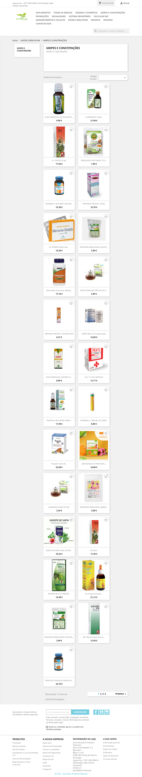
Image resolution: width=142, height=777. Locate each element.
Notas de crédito (110, 749)
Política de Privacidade (52, 746)
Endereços (107, 752)
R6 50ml (93, 550)
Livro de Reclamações (21, 758)
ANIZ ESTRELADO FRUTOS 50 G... (94, 290)
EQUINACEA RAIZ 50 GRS (59, 507)
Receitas (108, 20)
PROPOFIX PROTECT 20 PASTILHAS (59, 334)
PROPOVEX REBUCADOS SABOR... (94, 507)
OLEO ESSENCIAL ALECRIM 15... (59, 377)
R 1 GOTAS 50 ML (59, 160)
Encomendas (108, 746)
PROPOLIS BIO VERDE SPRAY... (59, 420)
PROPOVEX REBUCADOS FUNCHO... (59, 637)
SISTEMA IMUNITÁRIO (80, 16)
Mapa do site (48, 759)
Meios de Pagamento (51, 752)
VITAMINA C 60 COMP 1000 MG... (59, 204)
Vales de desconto (110, 756)
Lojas (45, 762)
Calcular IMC (101, 16)
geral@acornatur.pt (82, 770)
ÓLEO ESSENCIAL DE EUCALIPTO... (59, 117)
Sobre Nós (47, 743)
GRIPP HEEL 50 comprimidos (94, 334)
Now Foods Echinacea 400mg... (59, 290)
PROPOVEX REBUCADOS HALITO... (94, 247)
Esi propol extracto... (93, 594)
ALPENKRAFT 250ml (94, 117)
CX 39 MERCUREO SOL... (59, 247)
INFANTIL (95, 20)
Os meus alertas (110, 759)
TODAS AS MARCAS (63, 12)
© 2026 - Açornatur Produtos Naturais (71, 773)
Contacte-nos (43, 23)
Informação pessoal (111, 742)
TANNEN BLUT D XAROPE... (59, 594)
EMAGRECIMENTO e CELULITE (50, 20)
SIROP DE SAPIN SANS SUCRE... (59, 550)
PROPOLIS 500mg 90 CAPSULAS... (59, 680)
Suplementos (43, 12)
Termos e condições (51, 749)
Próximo (121, 694)
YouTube (101, 712)
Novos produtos (19, 746)
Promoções (42, 16)
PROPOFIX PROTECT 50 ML (94, 204)
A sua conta (110, 739)
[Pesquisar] (111, 30)
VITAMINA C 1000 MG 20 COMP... (94, 420)
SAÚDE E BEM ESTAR (78, 20)
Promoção (16, 743)
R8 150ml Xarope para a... (94, 637)
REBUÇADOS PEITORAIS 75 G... (94, 160)
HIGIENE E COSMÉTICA (86, 12)
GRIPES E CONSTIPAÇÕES (113, 12)
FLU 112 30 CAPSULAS (94, 377)
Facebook (95, 712)
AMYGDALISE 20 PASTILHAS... (94, 464)
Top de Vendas (18, 749)
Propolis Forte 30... (59, 464)
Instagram (106, 712)
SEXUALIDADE (59, 16)
